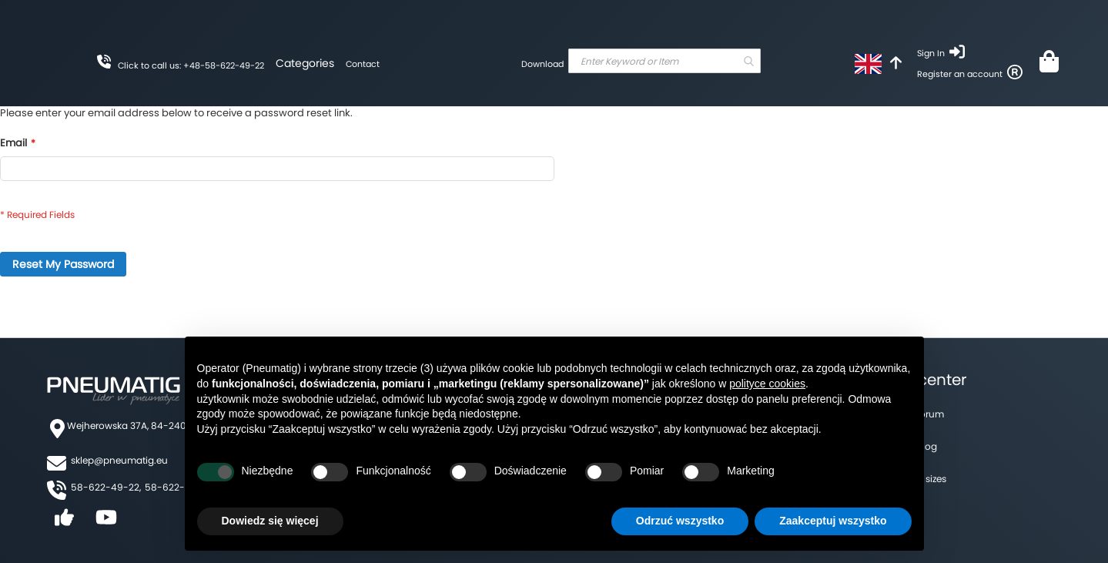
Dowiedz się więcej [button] (270, 520)
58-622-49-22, (106, 487)
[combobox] (664, 61)
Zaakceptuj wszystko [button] (832, 520)
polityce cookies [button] (767, 383)
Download (542, 64)
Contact (363, 64)
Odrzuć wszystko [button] (680, 520)
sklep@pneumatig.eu (119, 460)
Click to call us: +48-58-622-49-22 (191, 65)
